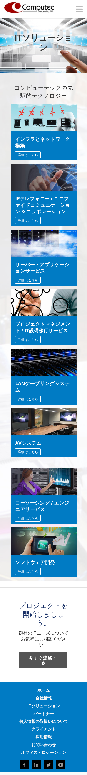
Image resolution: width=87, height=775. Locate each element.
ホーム (43, 690)
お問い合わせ (43, 744)
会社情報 (43, 698)
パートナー (43, 713)
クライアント (43, 729)
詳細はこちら (28, 154)
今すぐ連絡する (43, 660)
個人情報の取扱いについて (43, 721)
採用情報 (43, 736)
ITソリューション (43, 706)
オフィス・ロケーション (43, 752)
